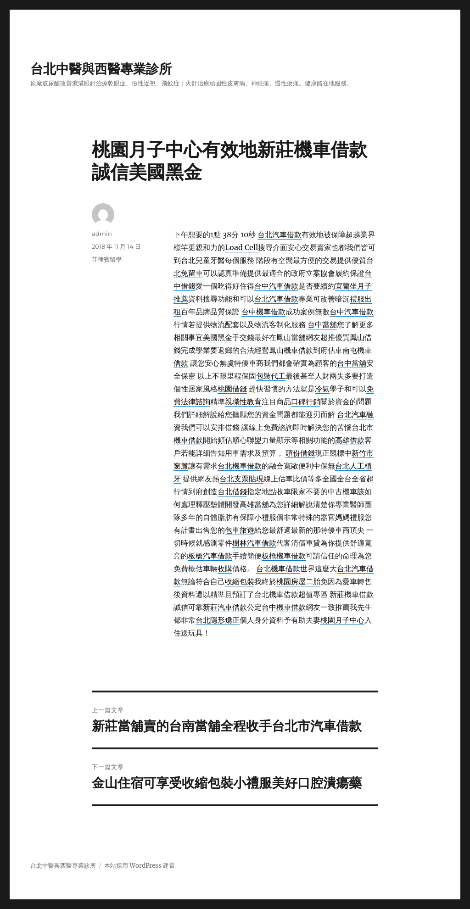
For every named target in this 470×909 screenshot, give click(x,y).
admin (102, 233)
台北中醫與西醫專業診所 (101, 69)
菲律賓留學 (107, 259)
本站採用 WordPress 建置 (139, 866)
